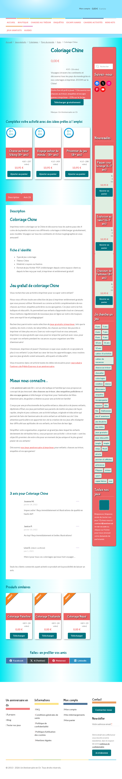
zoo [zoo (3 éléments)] (110, 480)
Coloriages (33, 41)
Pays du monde (47, 41)
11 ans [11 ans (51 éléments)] (107, 341)
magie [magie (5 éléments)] (106, 442)
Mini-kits (110, 24)
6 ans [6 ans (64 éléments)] (97, 330)
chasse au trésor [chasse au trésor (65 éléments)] (103, 366)
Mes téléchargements (74, 710)
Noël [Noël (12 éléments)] (105, 447)
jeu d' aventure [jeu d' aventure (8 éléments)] (102, 415)
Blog (9, 715)
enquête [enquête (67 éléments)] (99, 393)
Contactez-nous (103, 705)
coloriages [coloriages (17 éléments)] (100, 377)
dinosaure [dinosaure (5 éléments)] (100, 388)
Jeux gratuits (14, 32)
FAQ (37, 705)
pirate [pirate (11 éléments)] (98, 453)
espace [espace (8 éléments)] (98, 404)
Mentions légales (43, 736)
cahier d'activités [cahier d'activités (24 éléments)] (103, 352)
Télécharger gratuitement (67, 101)
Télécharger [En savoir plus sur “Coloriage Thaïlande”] (47, 631)
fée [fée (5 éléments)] (96, 409)
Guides (28, 32)
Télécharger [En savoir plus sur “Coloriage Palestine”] (18, 631)
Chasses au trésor (41, 24)
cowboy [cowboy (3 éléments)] (99, 382)
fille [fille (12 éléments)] (106, 404)
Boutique (23, 24)
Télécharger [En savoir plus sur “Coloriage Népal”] (76, 631)
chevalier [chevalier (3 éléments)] (99, 371)
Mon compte (84, 11)
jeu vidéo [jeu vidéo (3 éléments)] (99, 426)
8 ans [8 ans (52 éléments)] (97, 336)
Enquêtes (58, 24)
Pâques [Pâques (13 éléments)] (98, 469)
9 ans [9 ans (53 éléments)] (105, 336)
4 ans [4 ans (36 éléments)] (97, 325)
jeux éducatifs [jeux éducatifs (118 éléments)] (101, 436)
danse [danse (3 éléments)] (108, 382)
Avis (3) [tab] (27, 194)
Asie (59, 41)
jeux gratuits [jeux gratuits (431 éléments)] (101, 431)
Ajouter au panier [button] (19, 171)
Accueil (11, 24)
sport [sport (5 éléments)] (98, 474)
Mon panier (69, 715)
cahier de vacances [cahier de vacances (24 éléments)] (99, 359)
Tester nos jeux (14, 720)
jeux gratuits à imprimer (62, 321)
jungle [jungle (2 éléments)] (98, 442)
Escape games (73, 24)
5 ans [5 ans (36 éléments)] (105, 325)
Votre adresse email (102, 719)
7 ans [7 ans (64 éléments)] (105, 330)
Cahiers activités (93, 24)
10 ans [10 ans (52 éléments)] (98, 341)
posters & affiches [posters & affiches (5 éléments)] (103, 458)
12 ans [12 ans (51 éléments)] (98, 347)
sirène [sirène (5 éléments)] (108, 469)
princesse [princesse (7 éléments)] (99, 463)
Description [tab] (13, 194)
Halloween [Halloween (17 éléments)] (106, 409)
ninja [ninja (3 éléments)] (97, 447)
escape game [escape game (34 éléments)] (101, 399)
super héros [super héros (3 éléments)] (100, 480)
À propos (11, 710)
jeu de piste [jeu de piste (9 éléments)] (100, 420)
